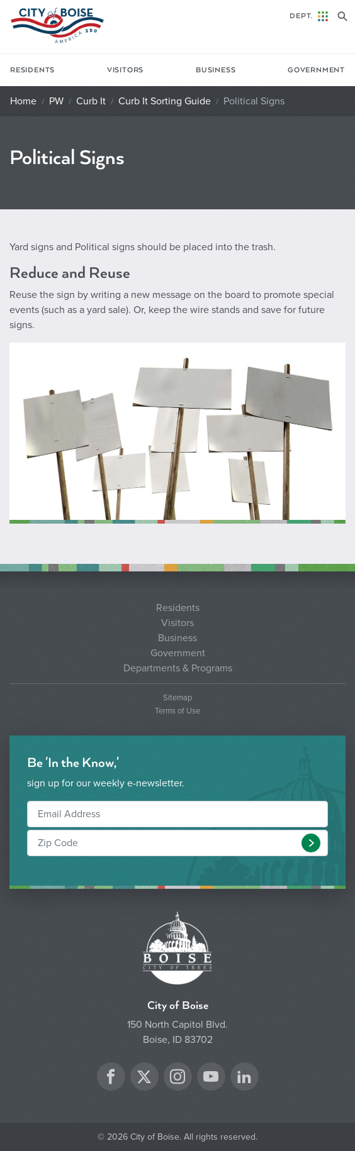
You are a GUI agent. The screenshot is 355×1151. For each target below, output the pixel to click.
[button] (310, 843)
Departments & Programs (177, 668)
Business (215, 70)
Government (316, 70)
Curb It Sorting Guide (164, 101)
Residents (32, 70)
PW (56, 101)
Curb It (91, 101)
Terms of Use (177, 711)
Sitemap (177, 698)
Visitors (125, 70)
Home (23, 101)
